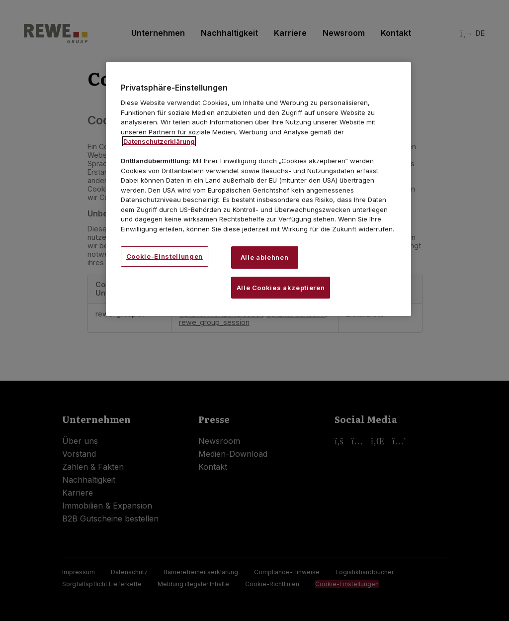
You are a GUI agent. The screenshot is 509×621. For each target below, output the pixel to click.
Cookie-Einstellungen (164, 256)
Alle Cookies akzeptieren (281, 288)
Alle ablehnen (264, 257)
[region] (258, 189)
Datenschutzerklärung (159, 141)
